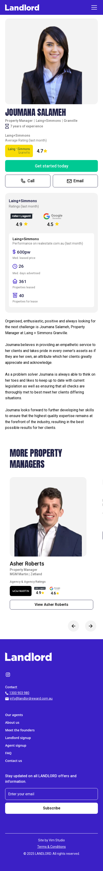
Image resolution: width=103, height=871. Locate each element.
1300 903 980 (19, 693)
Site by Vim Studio (51, 840)
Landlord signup (18, 738)
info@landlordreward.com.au (31, 698)
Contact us (13, 760)
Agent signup (15, 745)
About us (12, 722)
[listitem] (51, 545)
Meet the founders (20, 730)
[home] (22, 7)
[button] (93, 7)
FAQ (8, 753)
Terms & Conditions (51, 847)
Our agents (14, 715)
